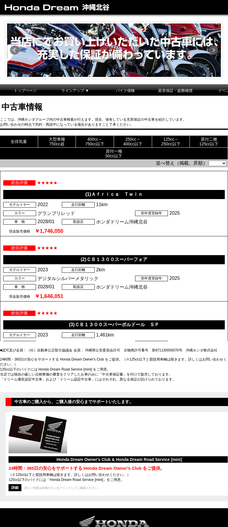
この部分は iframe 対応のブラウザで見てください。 (114, 238)
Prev (14, 50)
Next (213, 50)
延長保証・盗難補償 (175, 90)
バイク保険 (125, 90)
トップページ (25, 90)
